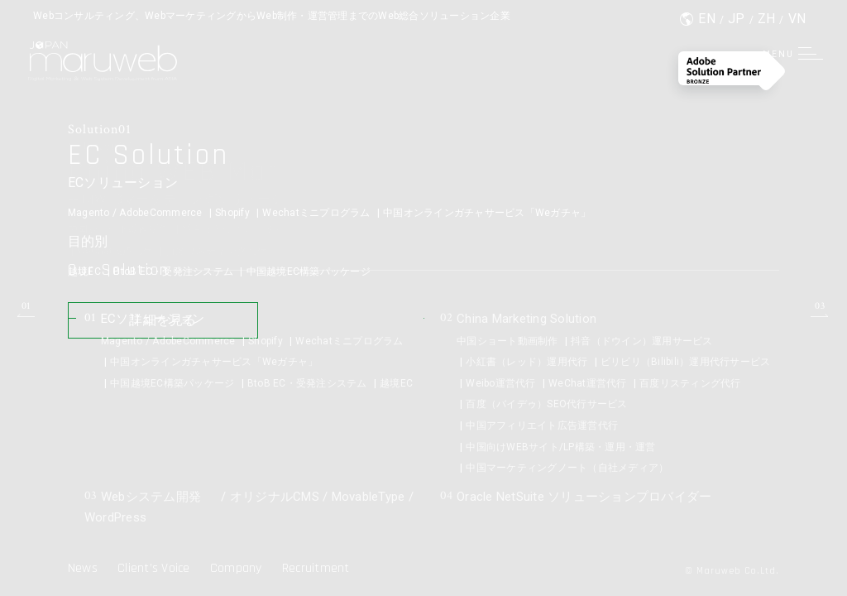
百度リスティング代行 (690, 383)
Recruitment (316, 568)
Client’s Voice (153, 568)
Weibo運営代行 (500, 383)
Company (236, 568)
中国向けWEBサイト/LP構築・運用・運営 (560, 447)
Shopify (232, 213)
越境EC (84, 272)
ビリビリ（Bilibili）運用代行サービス (686, 362)
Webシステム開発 (146, 496)
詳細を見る (170, 324)
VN (797, 18)
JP (736, 18)
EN (706, 18)
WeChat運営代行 (587, 383)
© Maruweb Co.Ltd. (731, 571)
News (83, 568)
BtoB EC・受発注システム (173, 272)
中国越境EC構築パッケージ (308, 272)
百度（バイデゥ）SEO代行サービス (546, 404)
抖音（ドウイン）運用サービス (642, 341)
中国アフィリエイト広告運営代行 (542, 425)
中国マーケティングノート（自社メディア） (567, 467)
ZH (767, 18)
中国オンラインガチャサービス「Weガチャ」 (487, 213)
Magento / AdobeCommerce (135, 213)
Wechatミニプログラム (316, 213)
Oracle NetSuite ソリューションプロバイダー (584, 496)
